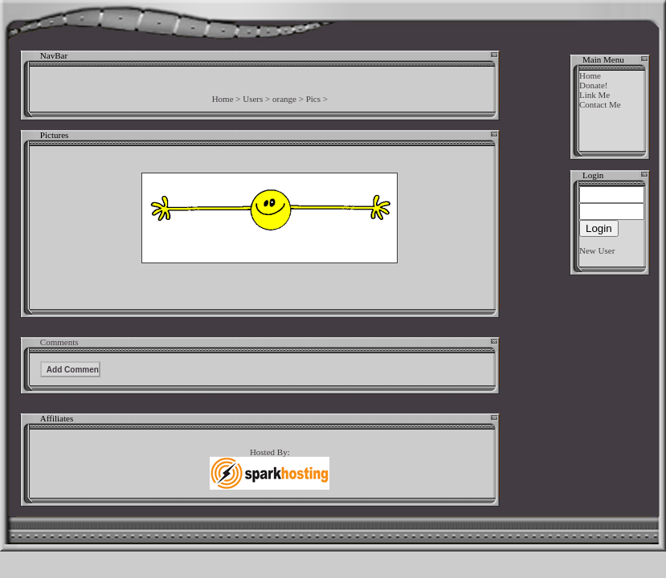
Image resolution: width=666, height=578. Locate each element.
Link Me (594, 95)
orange (284, 99)
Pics (313, 99)
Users (253, 99)
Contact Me (600, 104)
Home (223, 99)
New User (597, 250)
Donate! (593, 85)
